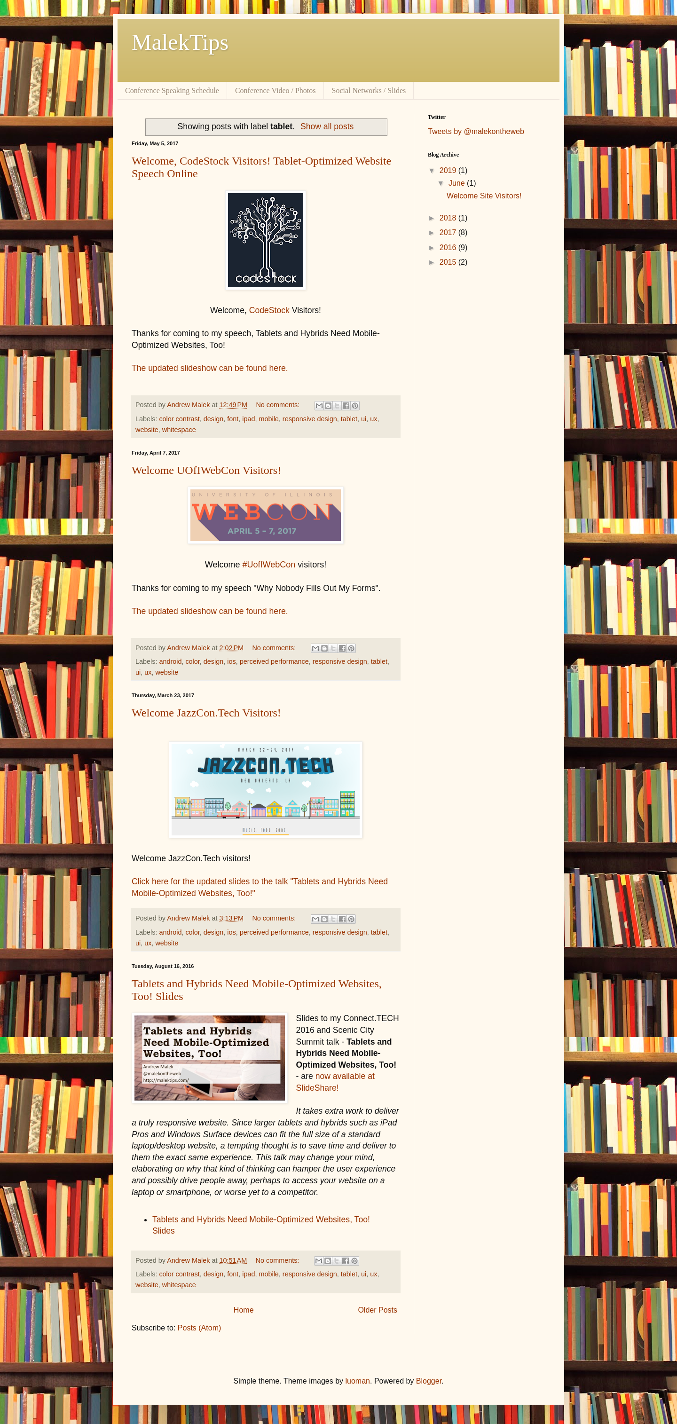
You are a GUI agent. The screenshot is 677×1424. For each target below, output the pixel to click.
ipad (248, 419)
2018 (449, 218)
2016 (449, 248)
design (213, 419)
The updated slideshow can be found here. (210, 368)
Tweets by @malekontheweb (476, 131)
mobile (268, 419)
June (458, 183)
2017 (449, 232)
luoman (358, 1381)
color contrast (179, 419)
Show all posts (327, 126)
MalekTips (180, 42)
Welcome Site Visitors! (484, 196)
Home (244, 1310)
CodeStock (269, 310)
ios (231, 661)
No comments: (278, 405)
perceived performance (274, 661)
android (170, 661)
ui (363, 419)
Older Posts (377, 1310)
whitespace (179, 429)
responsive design (310, 419)
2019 (449, 170)
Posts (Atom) (199, 1328)
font (232, 419)
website (146, 429)
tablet (349, 419)
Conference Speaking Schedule (172, 90)
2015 (449, 262)
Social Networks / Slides (369, 90)
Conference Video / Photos (275, 90)
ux (373, 419)
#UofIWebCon (268, 564)
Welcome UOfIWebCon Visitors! (206, 470)
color (192, 661)
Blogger (428, 1381)
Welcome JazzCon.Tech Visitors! (206, 713)
